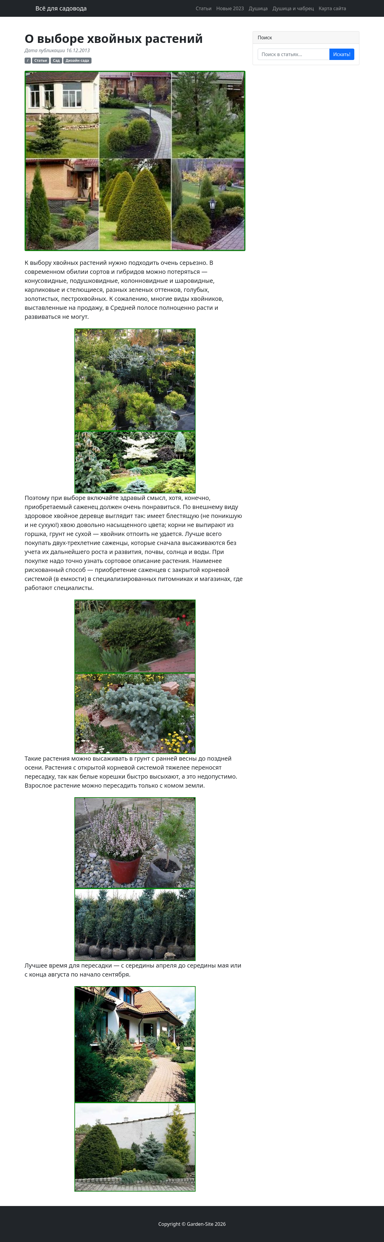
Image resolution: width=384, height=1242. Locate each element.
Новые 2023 (230, 8)
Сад (56, 60)
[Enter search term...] (294, 54)
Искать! (341, 54)
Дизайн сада (77, 60)
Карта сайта (332, 8)
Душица (258, 8)
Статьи (204, 8)
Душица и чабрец (293, 8)
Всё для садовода (61, 8)
